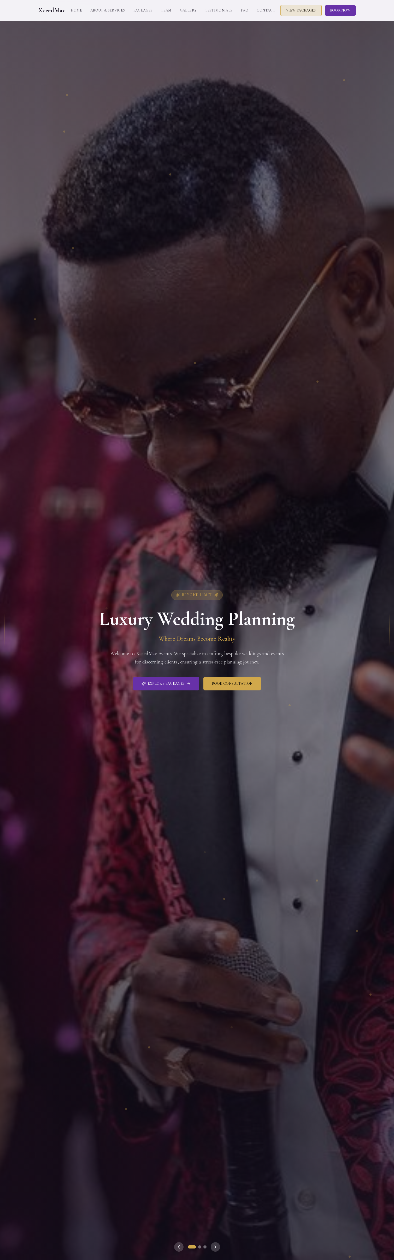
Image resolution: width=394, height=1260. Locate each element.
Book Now (340, 10)
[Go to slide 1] (192, 1246)
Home (76, 10)
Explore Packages (166, 683)
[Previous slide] (179, 1247)
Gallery (188, 10)
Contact (266, 10)
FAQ (244, 10)
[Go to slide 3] (205, 1246)
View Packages (301, 10)
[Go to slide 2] (199, 1246)
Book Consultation (232, 683)
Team (166, 10)
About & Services (107, 10)
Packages (143, 10)
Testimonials (218, 10)
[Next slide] (215, 1247)
